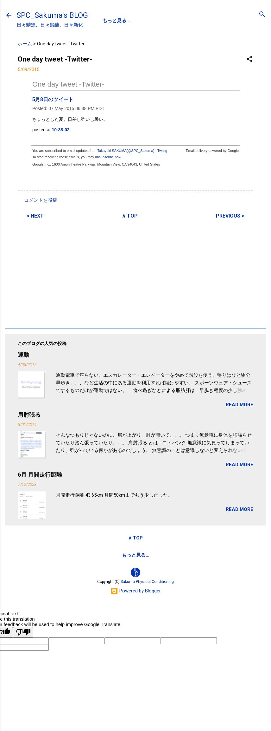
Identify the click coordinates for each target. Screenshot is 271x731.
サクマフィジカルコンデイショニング (112, 555)
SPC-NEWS (167, 20)
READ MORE (239, 405)
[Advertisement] (135, 272)
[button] (249, 59)
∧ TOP (130, 216)
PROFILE (133, 20)
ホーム (25, 44)
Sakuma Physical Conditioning (147, 581)
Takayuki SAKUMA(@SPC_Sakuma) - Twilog (132, 151)
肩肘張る (29, 414)
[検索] (262, 15)
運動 (23, 354)
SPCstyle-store (182, 555)
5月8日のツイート (52, 99)
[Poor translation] (23, 632)
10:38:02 (61, 129)
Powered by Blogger (135, 591)
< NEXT (35, 216)
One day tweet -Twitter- (68, 84)
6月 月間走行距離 (40, 474)
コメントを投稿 (40, 200)
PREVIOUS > (230, 216)
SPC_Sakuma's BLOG (52, 15)
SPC (107, 20)
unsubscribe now (108, 157)
